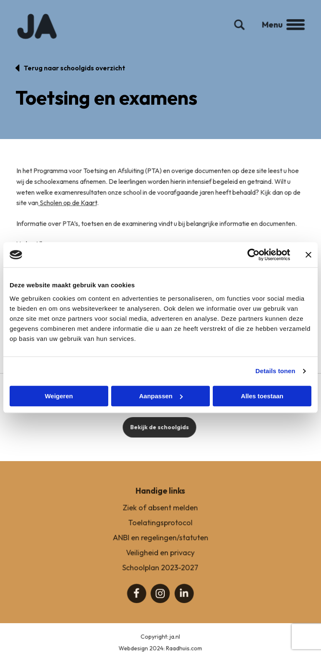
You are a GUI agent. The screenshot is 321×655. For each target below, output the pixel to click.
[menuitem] (137, 600)
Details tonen (275, 370)
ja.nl (175, 644)
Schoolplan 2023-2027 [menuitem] (160, 575)
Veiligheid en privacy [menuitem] (160, 560)
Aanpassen (161, 396)
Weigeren (59, 396)
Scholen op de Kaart (69, 211)
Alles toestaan (262, 396)
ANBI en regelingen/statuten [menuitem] (160, 545)
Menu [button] (280, 32)
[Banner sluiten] (308, 255)
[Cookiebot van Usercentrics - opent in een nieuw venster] (253, 254)
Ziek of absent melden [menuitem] (160, 516)
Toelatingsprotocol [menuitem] (160, 531)
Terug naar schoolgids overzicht (74, 68)
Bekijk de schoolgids (159, 435)
